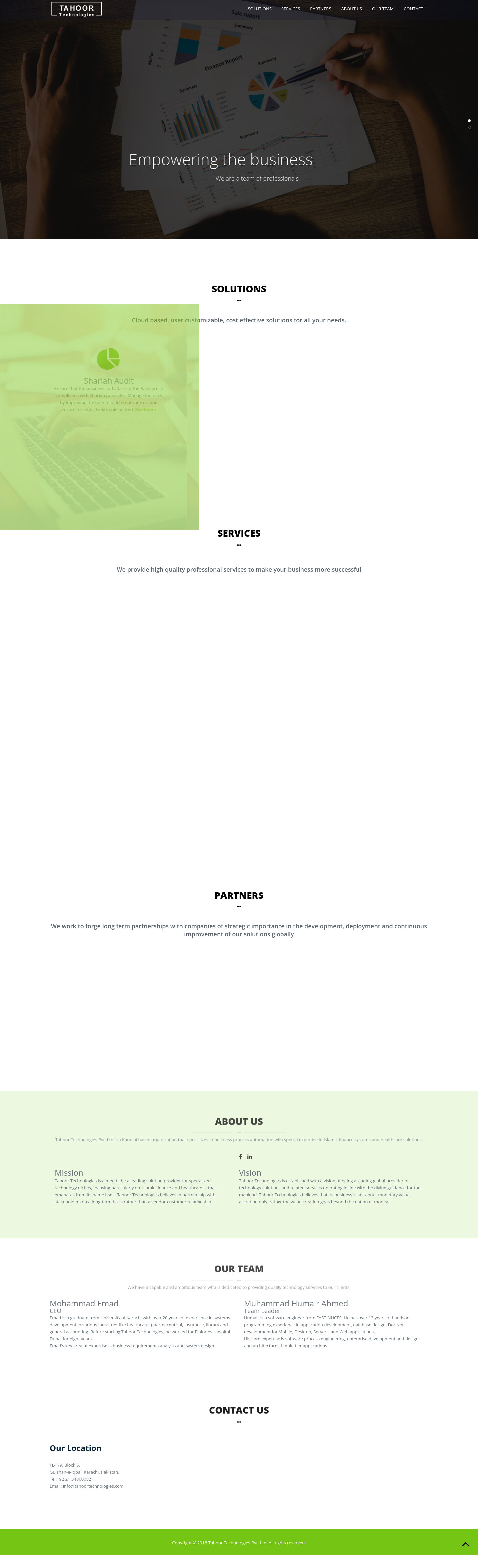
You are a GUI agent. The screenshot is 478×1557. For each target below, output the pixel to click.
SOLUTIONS (259, 9)
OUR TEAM (383, 9)
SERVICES (290, 9)
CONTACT (413, 9)
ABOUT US (351, 9)
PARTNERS (320, 9)
